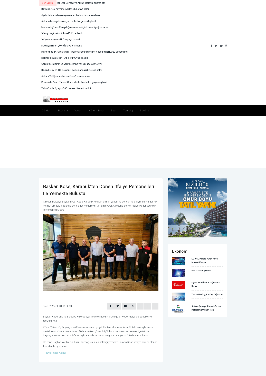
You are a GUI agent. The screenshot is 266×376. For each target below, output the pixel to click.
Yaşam (78, 110)
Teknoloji (128, 110)
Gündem (46, 110)
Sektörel (144, 110)
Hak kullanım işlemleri (201, 270)
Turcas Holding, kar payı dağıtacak (207, 294)
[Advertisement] (133, 141)
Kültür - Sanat (96, 110)
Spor (113, 110)
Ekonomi (63, 110)
